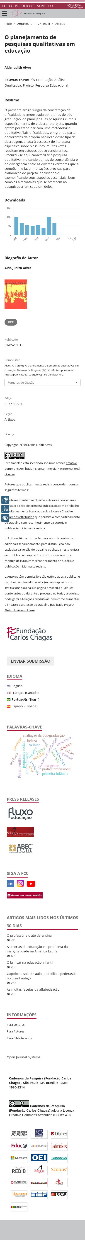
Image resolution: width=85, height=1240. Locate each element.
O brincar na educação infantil (30, 962)
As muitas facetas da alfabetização (33, 989)
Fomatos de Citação (21, 382)
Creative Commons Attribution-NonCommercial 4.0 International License (42, 468)
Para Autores (15, 1031)
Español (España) (24, 706)
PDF (11, 322)
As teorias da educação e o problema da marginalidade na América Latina (37, 949)
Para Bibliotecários (19, 1038)
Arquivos (23, 24)
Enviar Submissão (30, 661)
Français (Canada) (25, 692)
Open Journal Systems (23, 1057)
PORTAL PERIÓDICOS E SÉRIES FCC (28, 6)
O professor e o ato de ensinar (30, 935)
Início (8, 24)
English (17, 686)
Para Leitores (15, 1025)
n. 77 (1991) (42, 24)
